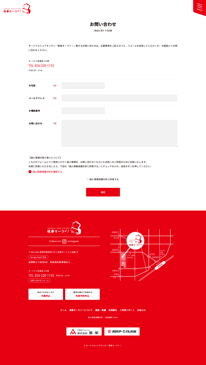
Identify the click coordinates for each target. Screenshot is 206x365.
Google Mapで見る (38, 257)
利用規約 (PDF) (111, 317)
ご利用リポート (127, 310)
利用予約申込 (82, 294)
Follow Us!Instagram (64, 241)
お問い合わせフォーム (39, 280)
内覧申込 (46, 294)
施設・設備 (100, 310)
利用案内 (113, 310)
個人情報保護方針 (95, 317)
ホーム (63, 310)
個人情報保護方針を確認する (47, 171)
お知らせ (141, 310)
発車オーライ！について (81, 310)
